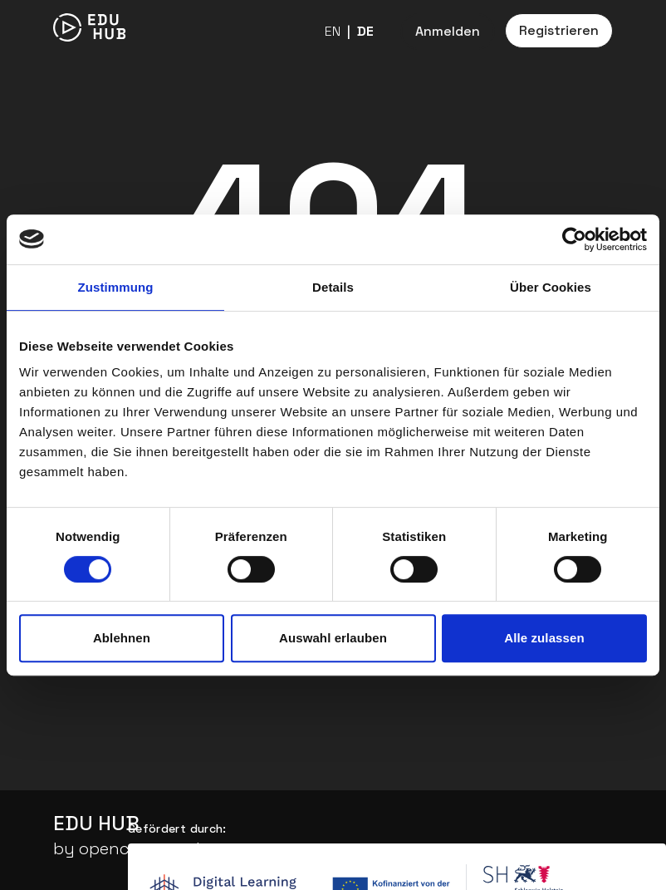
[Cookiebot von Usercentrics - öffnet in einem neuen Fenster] (574, 239)
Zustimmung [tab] (116, 287)
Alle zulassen (544, 638)
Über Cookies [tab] (550, 287)
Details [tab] (333, 287)
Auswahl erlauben (333, 638)
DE (365, 31)
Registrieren (559, 30)
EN (332, 31)
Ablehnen (121, 638)
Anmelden (447, 31)
